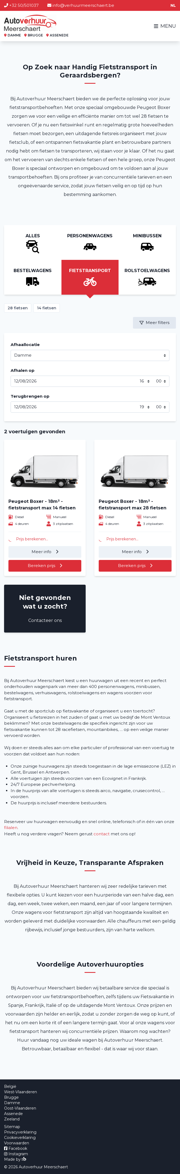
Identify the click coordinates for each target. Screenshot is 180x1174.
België (10, 1086)
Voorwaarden (16, 1143)
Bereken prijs (42, 565)
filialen (10, 827)
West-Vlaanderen (20, 1091)
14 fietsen (46, 308)
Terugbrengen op (30, 396)
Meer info (42, 551)
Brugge (11, 1097)
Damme (12, 1102)
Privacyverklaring (20, 1132)
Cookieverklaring (20, 1137)
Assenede (13, 1113)
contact (102, 833)
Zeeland (12, 1119)
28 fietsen (18, 308)
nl (173, 5)
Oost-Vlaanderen (20, 1108)
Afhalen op (23, 370)
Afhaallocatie (25, 344)
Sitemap (12, 1126)
